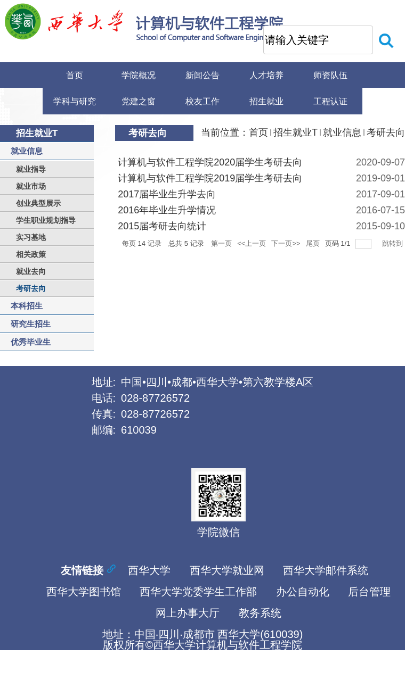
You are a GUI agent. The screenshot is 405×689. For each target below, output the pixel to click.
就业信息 (342, 132)
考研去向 (386, 132)
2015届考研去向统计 (162, 226)
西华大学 (149, 568)
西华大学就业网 (227, 568)
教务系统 (260, 611)
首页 (258, 132)
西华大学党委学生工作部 (198, 590)
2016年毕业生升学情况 (167, 210)
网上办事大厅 (188, 611)
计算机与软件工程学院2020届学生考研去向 (210, 162)
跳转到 (393, 243)
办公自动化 (302, 590)
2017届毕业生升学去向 (167, 194)
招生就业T (295, 132)
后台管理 (369, 590)
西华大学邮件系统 (325, 568)
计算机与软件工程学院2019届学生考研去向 (210, 178)
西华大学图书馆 (83, 590)
